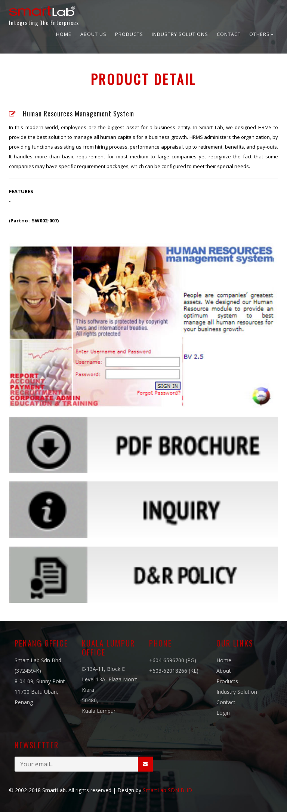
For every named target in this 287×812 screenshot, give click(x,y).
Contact (229, 34)
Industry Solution (236, 691)
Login (223, 712)
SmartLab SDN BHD (167, 790)
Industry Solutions (180, 34)
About (223, 670)
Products (129, 34)
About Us (93, 34)
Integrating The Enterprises (44, 14)
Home (63, 34)
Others (261, 34)
